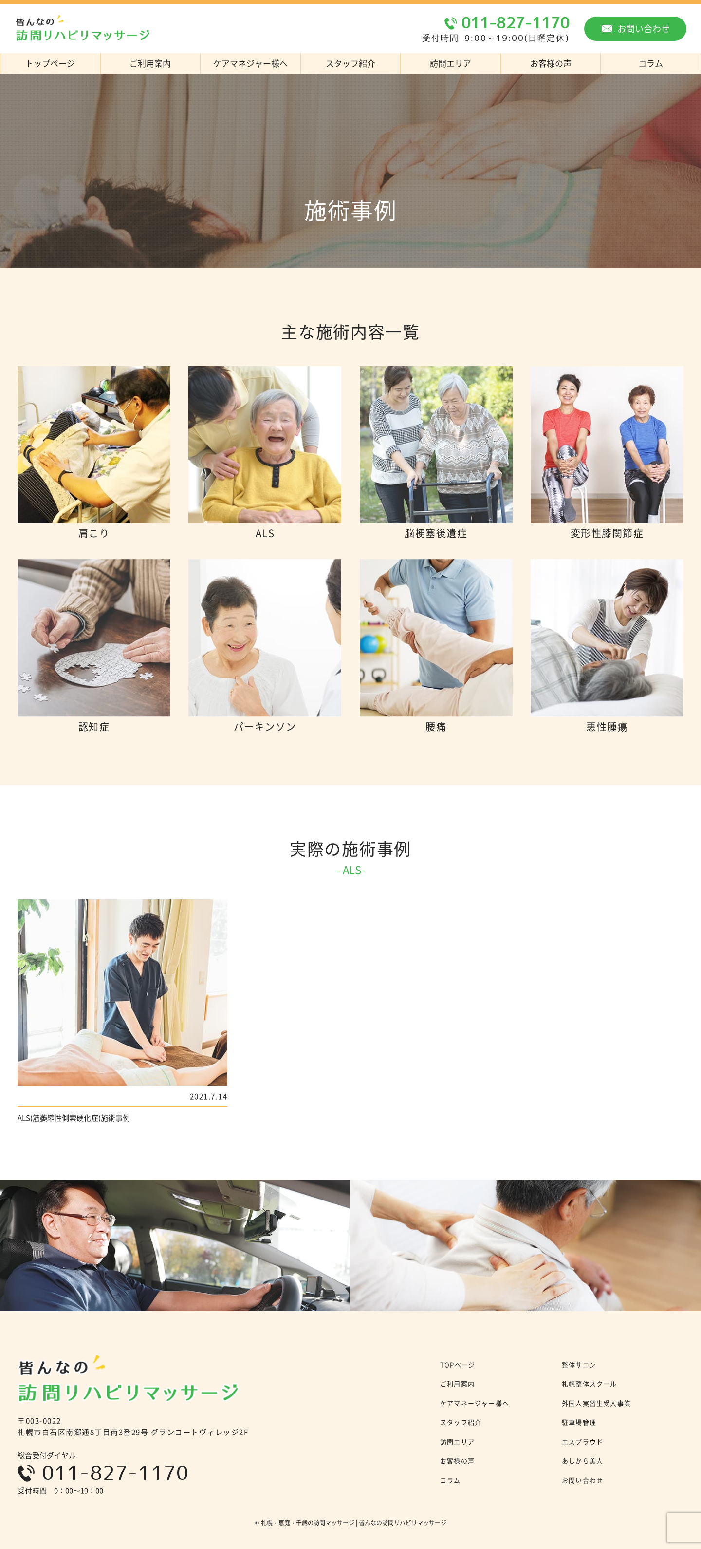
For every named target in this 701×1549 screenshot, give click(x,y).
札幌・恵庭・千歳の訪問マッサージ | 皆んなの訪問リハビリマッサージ (353, 1522)
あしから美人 (582, 1460)
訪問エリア (450, 63)
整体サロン (579, 1364)
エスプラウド (582, 1441)
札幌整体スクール (589, 1383)
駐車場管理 (579, 1422)
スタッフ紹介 (350, 63)
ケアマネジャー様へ (250, 63)
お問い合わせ (635, 28)
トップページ (50, 63)
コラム (450, 1480)
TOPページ (457, 1364)
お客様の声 (551, 63)
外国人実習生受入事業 (596, 1403)
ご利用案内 (150, 63)
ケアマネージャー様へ (474, 1403)
